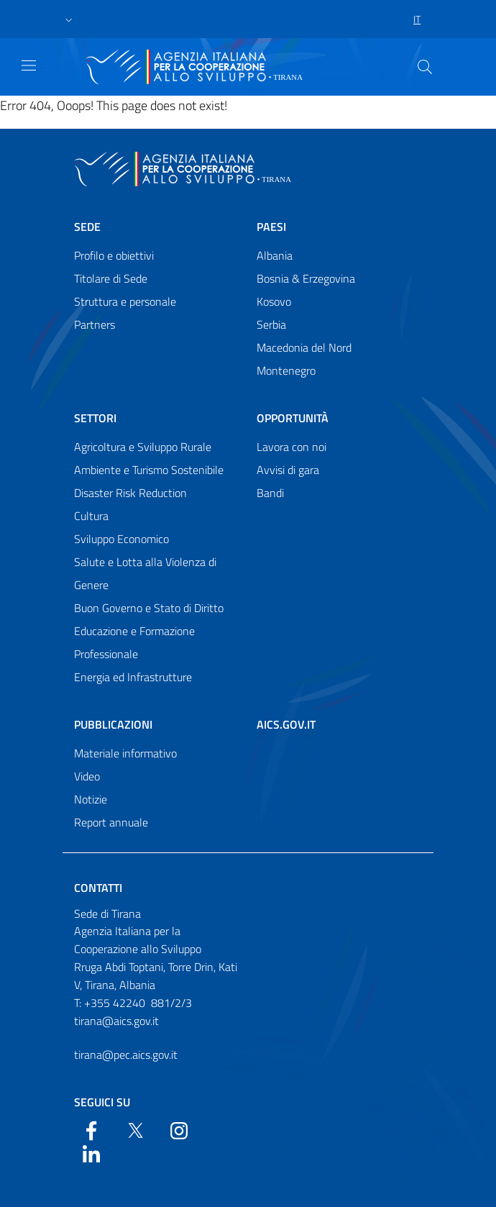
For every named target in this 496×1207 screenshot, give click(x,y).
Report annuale (111, 822)
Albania (275, 255)
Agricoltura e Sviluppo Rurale (142, 446)
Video (87, 776)
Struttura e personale (125, 301)
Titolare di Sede (110, 278)
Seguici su (102, 1102)
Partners (94, 324)
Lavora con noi (291, 446)
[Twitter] (135, 1129)
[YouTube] (179, 1129)
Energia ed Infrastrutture (133, 677)
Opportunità (293, 418)
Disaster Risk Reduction (130, 492)
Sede (87, 226)
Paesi (271, 226)
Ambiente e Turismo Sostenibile (149, 469)
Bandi (270, 492)
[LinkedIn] (91, 1152)
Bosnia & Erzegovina (306, 278)
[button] (69, 19)
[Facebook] (91, 1129)
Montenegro (286, 370)
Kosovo (274, 301)
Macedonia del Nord (304, 347)
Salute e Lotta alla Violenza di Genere (145, 573)
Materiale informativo (125, 753)
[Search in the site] (424, 67)
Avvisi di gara (288, 469)
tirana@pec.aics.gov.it (126, 1054)
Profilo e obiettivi (114, 255)
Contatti (98, 887)
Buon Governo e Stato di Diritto (149, 607)
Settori (95, 418)
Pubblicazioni (113, 724)
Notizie (90, 799)
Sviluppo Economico (121, 538)
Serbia (271, 324)
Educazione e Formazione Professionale (134, 642)
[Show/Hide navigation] (28, 65)
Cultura (91, 515)
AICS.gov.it (286, 724)
